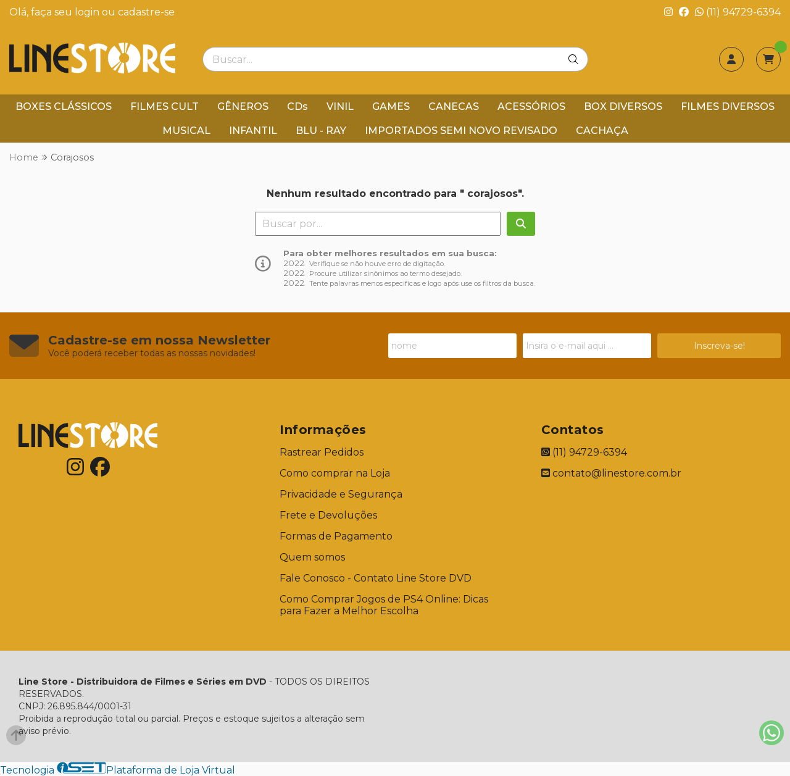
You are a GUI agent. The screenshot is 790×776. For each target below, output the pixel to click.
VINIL (340, 106)
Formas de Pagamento (336, 536)
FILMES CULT (164, 106)
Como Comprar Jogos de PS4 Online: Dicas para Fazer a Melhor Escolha (384, 605)
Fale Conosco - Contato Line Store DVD (376, 578)
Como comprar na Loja (335, 473)
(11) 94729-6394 (738, 12)
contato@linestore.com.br (611, 473)
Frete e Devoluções (328, 515)
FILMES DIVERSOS (728, 106)
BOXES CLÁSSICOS (63, 106)
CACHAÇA (602, 130)
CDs (297, 106)
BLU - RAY (321, 130)
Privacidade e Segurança (341, 494)
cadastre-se (146, 12)
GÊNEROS (242, 106)
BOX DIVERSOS (623, 106)
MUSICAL (186, 130)
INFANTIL (253, 130)
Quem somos (312, 557)
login (88, 12)
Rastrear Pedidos (322, 452)
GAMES (391, 106)
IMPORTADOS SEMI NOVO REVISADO (461, 130)
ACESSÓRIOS (531, 106)
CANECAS (453, 106)
